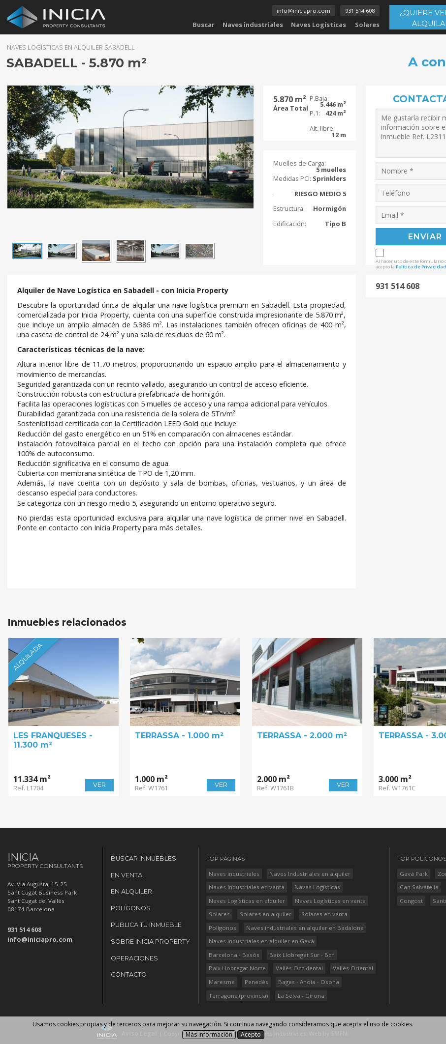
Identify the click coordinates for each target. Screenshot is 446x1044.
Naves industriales (253, 24)
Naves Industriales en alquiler (309, 873)
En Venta (126, 875)
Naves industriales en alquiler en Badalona (305, 927)
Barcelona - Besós (234, 954)
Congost (411, 900)
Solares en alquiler (265, 914)
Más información (209, 1034)
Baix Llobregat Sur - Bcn (302, 954)
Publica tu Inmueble (146, 924)
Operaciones (134, 958)
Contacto (129, 974)
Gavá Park (414, 873)
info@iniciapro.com (303, 10)
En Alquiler (131, 891)
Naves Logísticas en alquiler (247, 900)
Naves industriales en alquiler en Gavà (261, 941)
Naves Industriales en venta (247, 887)
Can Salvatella (419, 887)
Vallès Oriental (353, 968)
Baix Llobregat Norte (237, 968)
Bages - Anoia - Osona (308, 982)
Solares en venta (324, 914)
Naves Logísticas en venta (330, 900)
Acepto (251, 1034)
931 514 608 (360, 10)
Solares (367, 24)
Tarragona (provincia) (238, 995)
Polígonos (131, 908)
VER (99, 784)
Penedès (256, 982)
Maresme (222, 982)
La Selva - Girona (301, 995)
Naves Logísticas (318, 24)
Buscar (203, 24)
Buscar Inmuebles (143, 858)
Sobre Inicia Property (150, 941)
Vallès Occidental (299, 968)
